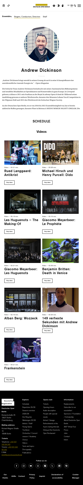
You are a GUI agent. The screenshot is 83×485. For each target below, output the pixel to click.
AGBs (13, 476)
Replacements (69, 404)
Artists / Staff (27, 424)
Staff (45, 17)
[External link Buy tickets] (8, 5)
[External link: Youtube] (31, 466)
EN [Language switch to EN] (72, 5)
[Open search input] (75, 5)
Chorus (25, 440)
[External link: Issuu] (66, 466)
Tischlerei (25, 430)
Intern (66, 440)
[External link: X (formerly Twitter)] (52, 466)
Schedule (25, 404)
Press (66, 430)
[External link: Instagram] (24, 466)
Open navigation (79, 6)
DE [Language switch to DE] (68, 5)
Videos (24, 443)
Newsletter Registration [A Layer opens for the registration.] (7, 402)
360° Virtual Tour (70, 427)
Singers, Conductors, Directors (27, 17)
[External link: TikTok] (45, 466)
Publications (26, 453)
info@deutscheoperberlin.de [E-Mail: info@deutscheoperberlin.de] (12, 455)
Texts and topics (28, 446)
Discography (26, 449)
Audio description (49, 411)
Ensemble (7, 16)
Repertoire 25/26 (28, 407)
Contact (67, 436)
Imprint (42, 476)
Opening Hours (48, 407)
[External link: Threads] (38, 466)
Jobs (65, 433)
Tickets (46, 404)
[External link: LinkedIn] (59, 466)
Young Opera (27, 427)
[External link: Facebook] (16, 466)
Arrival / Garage (49, 420)
